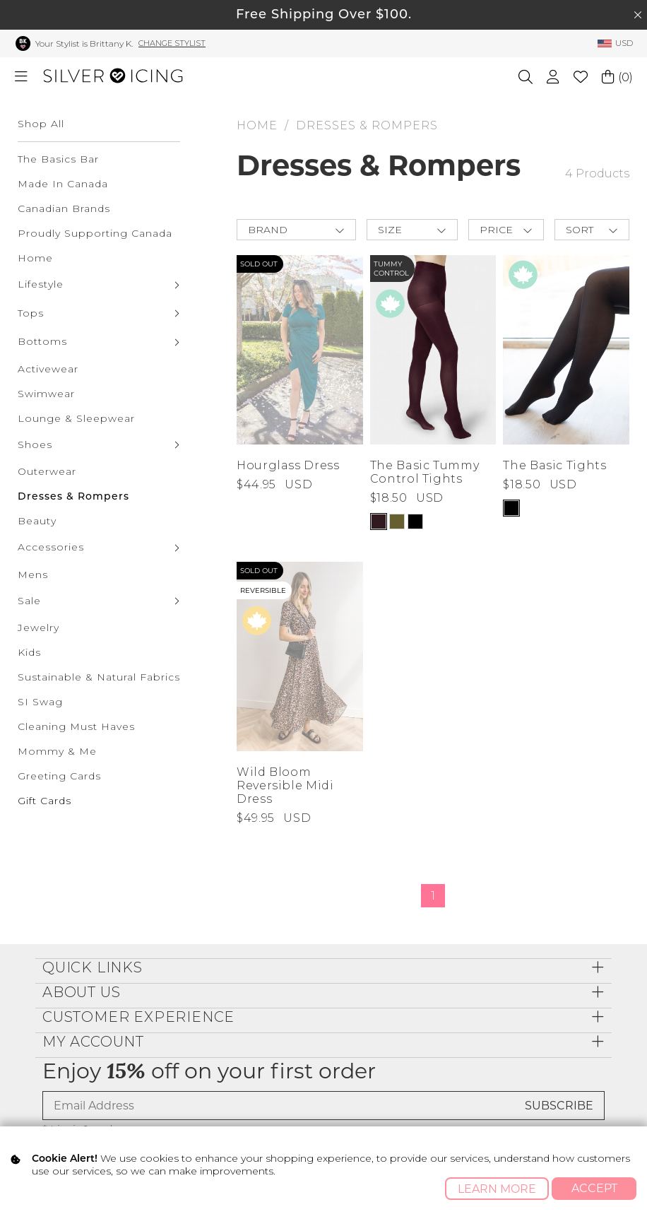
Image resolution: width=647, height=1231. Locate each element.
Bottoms (42, 341)
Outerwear (47, 471)
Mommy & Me (57, 751)
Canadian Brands (64, 208)
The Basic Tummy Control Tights (425, 472)
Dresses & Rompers (73, 496)
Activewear (48, 369)
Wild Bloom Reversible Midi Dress (285, 785)
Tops (31, 313)
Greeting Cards (59, 776)
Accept (594, 1188)
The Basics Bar (58, 159)
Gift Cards (44, 800)
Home (35, 258)
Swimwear (46, 393)
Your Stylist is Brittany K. (84, 43)
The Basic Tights (554, 465)
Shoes (35, 444)
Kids (29, 652)
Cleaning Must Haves (76, 726)
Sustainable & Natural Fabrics (99, 677)
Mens (33, 574)
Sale (29, 600)
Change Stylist (172, 43)
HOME (257, 125)
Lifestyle (41, 284)
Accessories (51, 547)
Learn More (497, 1189)
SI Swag (40, 701)
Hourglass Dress (288, 465)
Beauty (37, 520)
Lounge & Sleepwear (76, 418)
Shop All (41, 123)
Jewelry (38, 627)
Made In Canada (63, 183)
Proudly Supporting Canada (95, 233)
